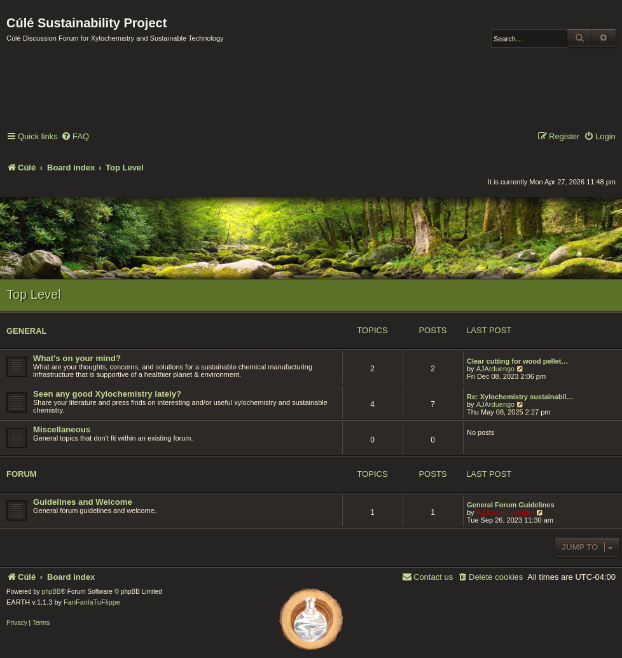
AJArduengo (495, 369)
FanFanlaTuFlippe (92, 602)
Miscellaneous (61, 429)
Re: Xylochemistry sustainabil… (520, 397)
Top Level (33, 294)
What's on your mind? (77, 358)
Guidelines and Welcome (82, 502)
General (26, 331)
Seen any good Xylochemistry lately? (107, 394)
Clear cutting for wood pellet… (518, 361)
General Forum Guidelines (511, 505)
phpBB (51, 591)
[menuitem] (75, 137)
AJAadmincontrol (505, 512)
